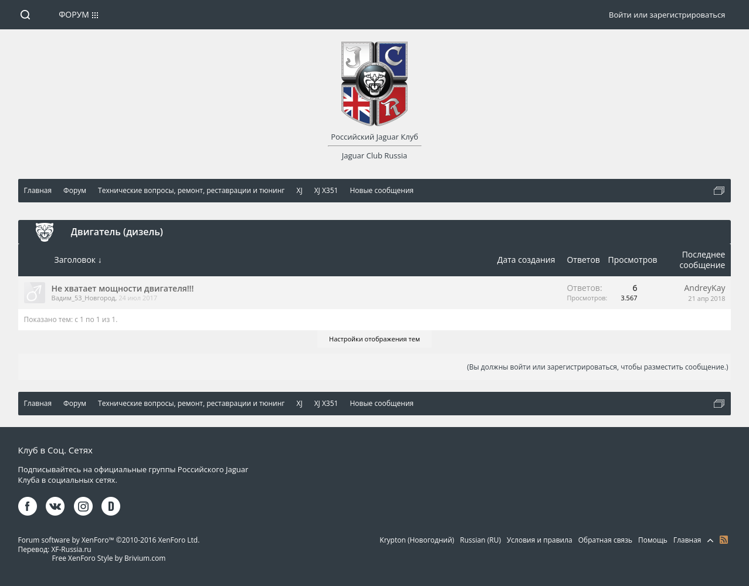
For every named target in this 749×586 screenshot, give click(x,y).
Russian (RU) (480, 540)
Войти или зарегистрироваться (667, 14)
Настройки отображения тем (374, 338)
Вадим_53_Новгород (84, 297)
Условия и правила (539, 540)
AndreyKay (705, 287)
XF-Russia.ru (71, 549)
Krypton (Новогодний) (416, 540)
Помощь (652, 540)
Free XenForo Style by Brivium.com (108, 558)
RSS (724, 540)
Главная (687, 540)
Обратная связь (605, 540)
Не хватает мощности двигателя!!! (123, 288)
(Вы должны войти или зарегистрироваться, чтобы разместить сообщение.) (597, 367)
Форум (74, 14)
